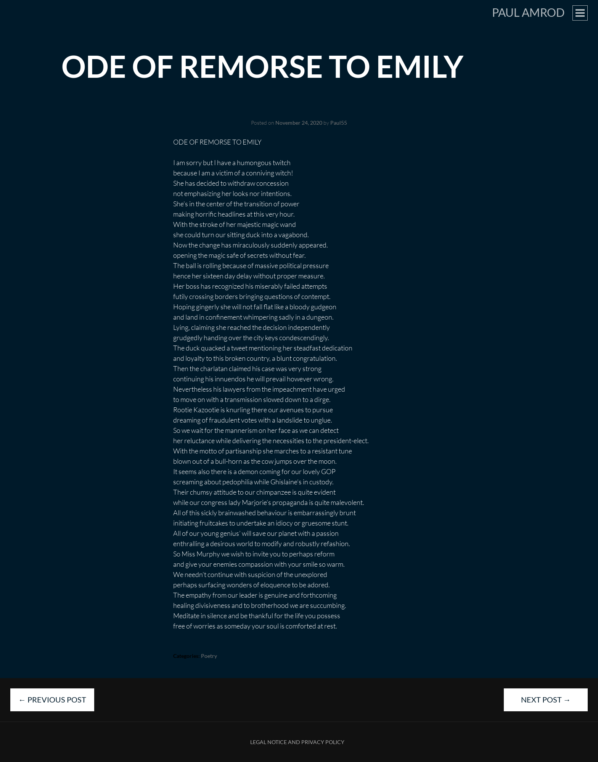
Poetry (209, 656)
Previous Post (52, 699)
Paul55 (338, 122)
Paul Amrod (528, 12)
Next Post (546, 699)
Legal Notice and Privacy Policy (297, 742)
